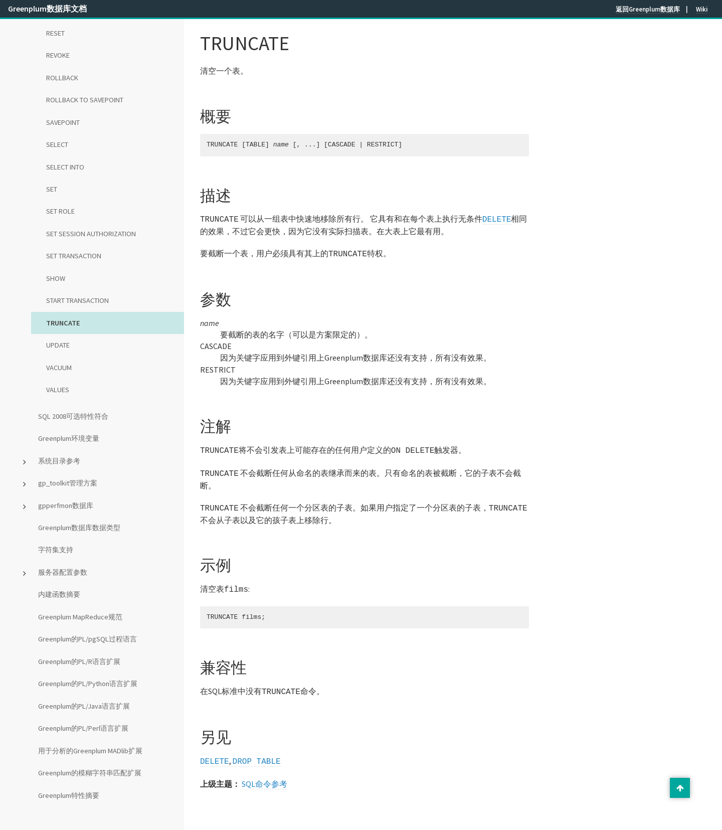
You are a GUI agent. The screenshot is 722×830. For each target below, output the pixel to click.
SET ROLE (60, 211)
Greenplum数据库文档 (47, 9)
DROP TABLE (257, 753)
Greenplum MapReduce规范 (80, 616)
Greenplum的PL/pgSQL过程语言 (87, 638)
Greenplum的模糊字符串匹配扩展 (89, 772)
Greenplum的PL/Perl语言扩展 (83, 728)
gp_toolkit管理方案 (67, 482)
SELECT (57, 144)
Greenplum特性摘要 (68, 795)
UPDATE (58, 345)
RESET (55, 33)
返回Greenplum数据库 (648, 9)
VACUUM (59, 367)
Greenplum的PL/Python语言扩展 (87, 683)
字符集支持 (55, 549)
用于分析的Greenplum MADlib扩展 (90, 750)
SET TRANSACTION (73, 255)
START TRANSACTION (77, 300)
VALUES (57, 389)
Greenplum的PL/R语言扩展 (79, 661)
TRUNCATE (63, 322)
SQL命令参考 (264, 776)
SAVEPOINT (63, 122)
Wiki (701, 9)
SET (51, 189)
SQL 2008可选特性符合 (73, 416)
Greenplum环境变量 (68, 438)
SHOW (55, 278)
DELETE (496, 218)
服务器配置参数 (62, 572)
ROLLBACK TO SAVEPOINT (84, 99)
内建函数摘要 (59, 594)
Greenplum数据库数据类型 (79, 527)
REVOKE (58, 55)
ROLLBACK (62, 77)
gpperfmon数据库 (65, 505)
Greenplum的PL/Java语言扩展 (84, 706)
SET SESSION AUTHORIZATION (91, 233)
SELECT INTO (65, 167)
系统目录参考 (59, 460)
